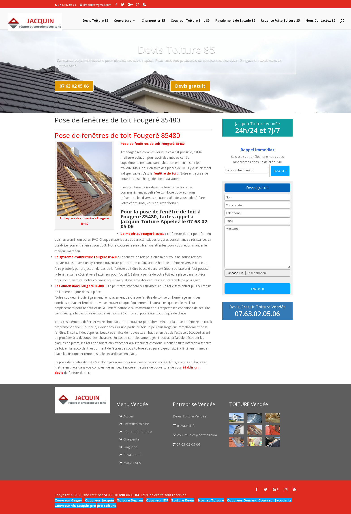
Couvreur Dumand (242, 500)
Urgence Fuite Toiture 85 (280, 21)
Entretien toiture (136, 423)
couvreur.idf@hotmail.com (197, 435)
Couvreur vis (65, 505)
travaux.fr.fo (186, 425)
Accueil (128, 416)
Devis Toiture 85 (95, 21)
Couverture (122, 21)
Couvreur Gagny (68, 500)
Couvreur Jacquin (99, 500)
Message (257, 246)
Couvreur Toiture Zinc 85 (190, 21)
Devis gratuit (190, 86)
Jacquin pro (86, 505)
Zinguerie (130, 447)
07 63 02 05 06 (74, 86)
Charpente (131, 439)
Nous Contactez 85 (320, 21)
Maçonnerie (132, 462)
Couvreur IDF (157, 500)
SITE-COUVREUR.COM (121, 495)
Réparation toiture (137, 431)
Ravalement (132, 454)
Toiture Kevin (182, 500)
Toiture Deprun (130, 500)
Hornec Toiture (211, 500)
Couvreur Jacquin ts (274, 500)
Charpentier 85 (153, 21)
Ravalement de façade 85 (235, 21)
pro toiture (106, 505)
